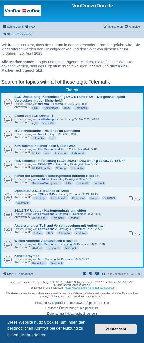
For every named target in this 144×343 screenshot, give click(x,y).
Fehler (38, 233)
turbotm (43, 103)
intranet (99, 183)
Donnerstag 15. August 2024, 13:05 (71, 179)
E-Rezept (39, 198)
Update (74, 217)
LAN (68, 183)
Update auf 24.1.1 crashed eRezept (41, 191)
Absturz (37, 248)
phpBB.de (92, 308)
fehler (35, 153)
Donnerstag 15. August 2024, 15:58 (76, 164)
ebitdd (42, 179)
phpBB (56, 303)
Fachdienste (58, 198)
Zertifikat (81, 233)
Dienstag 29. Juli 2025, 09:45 (70, 103)
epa (52, 138)
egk (34, 123)
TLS (50, 233)
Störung (61, 168)
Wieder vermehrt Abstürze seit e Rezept (45, 241)
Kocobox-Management (46, 183)
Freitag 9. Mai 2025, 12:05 (61, 134)
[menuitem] (30, 27)
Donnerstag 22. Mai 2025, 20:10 (79, 119)
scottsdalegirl (47, 119)
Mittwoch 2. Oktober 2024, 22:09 (78, 149)
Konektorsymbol (27, 256)
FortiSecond (46, 149)
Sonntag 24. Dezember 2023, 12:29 (67, 259)
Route (94, 198)
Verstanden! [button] (116, 329)
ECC (35, 107)
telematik (48, 123)
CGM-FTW (45, 164)
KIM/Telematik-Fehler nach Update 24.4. (45, 146)
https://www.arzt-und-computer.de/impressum (90, 287)
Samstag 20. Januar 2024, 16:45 (78, 194)
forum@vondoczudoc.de (76, 285)
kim (47, 153)
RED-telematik (41, 168)
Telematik (81, 107)
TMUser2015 (46, 194)
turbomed (78, 153)
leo (40, 259)
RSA (67, 107)
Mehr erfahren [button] (33, 335)
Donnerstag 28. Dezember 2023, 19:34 (81, 244)
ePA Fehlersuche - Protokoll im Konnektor (47, 131)
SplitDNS (109, 198)
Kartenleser (51, 107)
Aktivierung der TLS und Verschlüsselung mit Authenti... (58, 225)
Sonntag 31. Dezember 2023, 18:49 (79, 213)
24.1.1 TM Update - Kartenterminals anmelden (50, 210)
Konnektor (78, 198)
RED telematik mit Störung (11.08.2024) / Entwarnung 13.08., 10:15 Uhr (69, 161)
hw (40, 134)
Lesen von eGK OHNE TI (33, 116)
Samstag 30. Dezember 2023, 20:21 (80, 229)
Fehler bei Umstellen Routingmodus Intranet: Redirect (57, 176)
